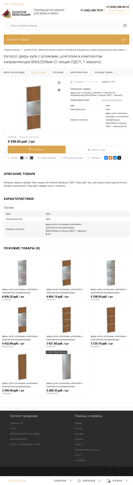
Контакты (79, 439)
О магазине (80, 460)
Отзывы (78, 428)
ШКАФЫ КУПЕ (16, 423)
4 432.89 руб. (22, 345)
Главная (78, 423)
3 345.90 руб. (22, 392)
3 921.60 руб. (66, 345)
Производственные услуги (87, 450)
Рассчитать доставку (71, 157)
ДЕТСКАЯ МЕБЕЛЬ (18, 439)
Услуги (78, 455)
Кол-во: (14, 157)
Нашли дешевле (46, 157)
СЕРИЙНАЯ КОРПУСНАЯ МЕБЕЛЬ (25, 434)
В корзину (36, 149)
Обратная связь (15, 481)
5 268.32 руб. (66, 392)
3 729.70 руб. (111, 345)
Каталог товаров (66, 39)
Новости (79, 444)
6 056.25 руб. (22, 298)
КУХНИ (13, 428)
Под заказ (93, 157)
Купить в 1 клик (96, 149)
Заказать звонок (116, 10)
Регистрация (17, 4)
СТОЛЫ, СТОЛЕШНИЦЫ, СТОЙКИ (25, 444)
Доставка (79, 434)
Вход (6, 4)
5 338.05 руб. (111, 298)
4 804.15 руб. (66, 298)
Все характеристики (112, 100)
